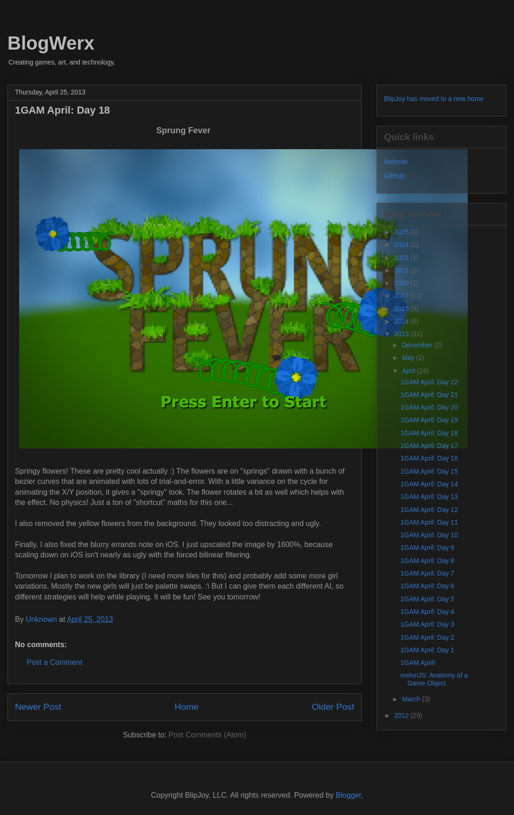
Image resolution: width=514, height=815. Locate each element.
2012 (402, 715)
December (418, 345)
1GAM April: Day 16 (429, 458)
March (412, 699)
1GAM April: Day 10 (429, 535)
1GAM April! (417, 662)
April (409, 371)
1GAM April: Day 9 (427, 547)
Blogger (348, 795)
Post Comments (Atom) (207, 735)
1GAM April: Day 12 (429, 509)
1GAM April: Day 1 (427, 650)
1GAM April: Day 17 (429, 445)
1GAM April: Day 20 (429, 407)
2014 (402, 321)
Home (187, 707)
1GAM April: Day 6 (427, 586)
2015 (402, 308)
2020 (402, 283)
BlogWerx (50, 43)
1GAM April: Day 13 (429, 496)
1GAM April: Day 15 (429, 471)
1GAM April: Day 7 (427, 573)
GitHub (394, 176)
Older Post (333, 707)
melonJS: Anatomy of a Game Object (434, 679)
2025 (402, 232)
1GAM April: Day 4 (427, 611)
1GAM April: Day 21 (429, 394)
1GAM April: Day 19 (429, 420)
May (409, 357)
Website (395, 162)
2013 (402, 334)
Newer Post (38, 707)
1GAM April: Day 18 (429, 433)
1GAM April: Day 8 (427, 560)
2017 (402, 295)
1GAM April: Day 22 (429, 382)
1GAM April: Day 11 (429, 522)
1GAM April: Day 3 (427, 624)
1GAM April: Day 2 (427, 637)
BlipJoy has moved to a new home (434, 98)
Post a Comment (54, 662)
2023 (402, 257)
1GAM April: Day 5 (427, 599)
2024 (402, 244)
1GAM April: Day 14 (429, 484)
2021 (402, 270)
